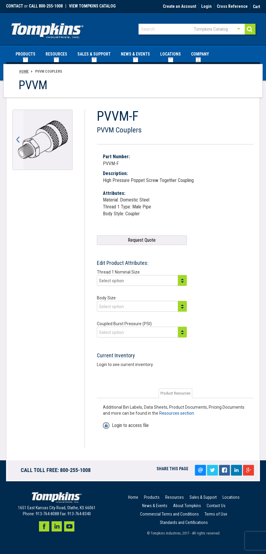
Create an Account (179, 6)
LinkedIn (236, 470)
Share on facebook (224, 470)
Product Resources (175, 393)
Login (206, 6)
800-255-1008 (75, 470)
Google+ (248, 470)
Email (200, 470)
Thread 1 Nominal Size (118, 272)
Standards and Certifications (184, 522)
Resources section (176, 413)
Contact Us (216, 505)
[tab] (175, 393)
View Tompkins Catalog (92, 6)
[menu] (133, 54)
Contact (14, 6)
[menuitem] (25, 54)
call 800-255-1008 (46, 6)
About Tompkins (187, 505)
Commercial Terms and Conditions (169, 514)
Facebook (44, 526)
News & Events (154, 505)
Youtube (69, 526)
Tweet (212, 470)
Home (24, 71)
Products (152, 497)
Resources (174, 497)
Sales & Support (203, 497)
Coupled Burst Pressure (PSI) (124, 323)
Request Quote (142, 240)
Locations (231, 497)
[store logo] (47, 28)
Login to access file (130, 425)
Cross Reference (232, 6)
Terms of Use (216, 514)
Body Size (106, 297)
